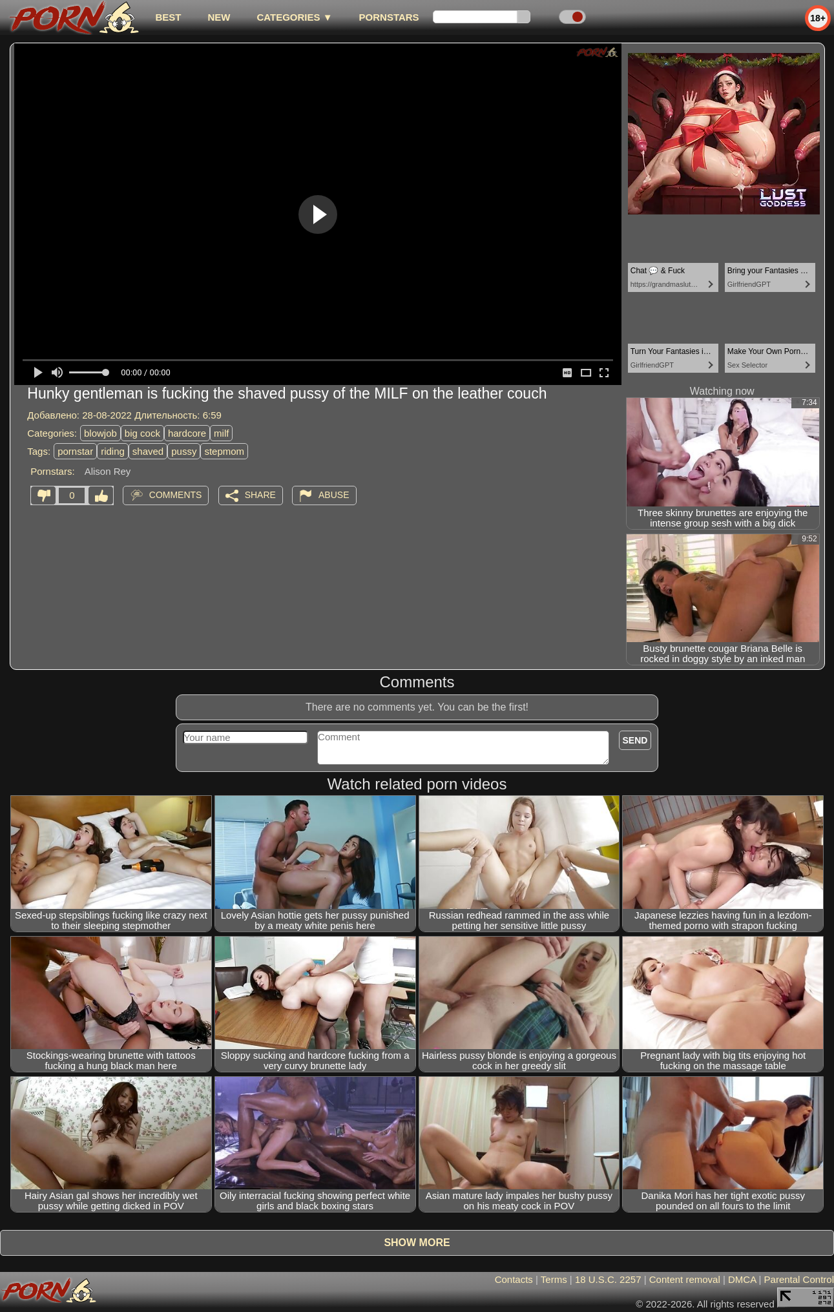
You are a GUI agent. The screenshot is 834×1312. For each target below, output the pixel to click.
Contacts (514, 1279)
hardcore (187, 433)
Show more (417, 1242)
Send (635, 740)
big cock (142, 433)
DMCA (742, 1279)
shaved (147, 451)
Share (260, 495)
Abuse (333, 495)
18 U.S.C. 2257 (608, 1279)
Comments (175, 495)
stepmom (224, 451)
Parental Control (799, 1279)
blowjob (100, 433)
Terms (554, 1279)
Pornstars (389, 17)
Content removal (684, 1279)
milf (221, 433)
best (168, 17)
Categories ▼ (294, 17)
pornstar (75, 451)
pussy (183, 451)
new (218, 17)
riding (113, 451)
